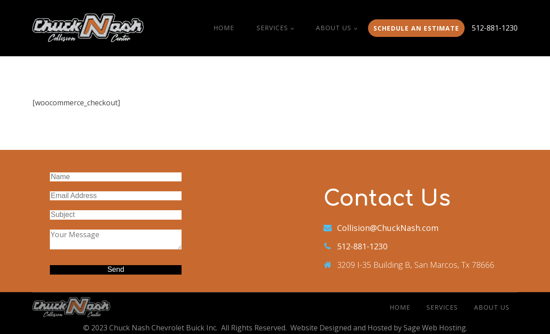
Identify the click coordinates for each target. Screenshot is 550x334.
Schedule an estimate (416, 28)
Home (223, 27)
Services (272, 27)
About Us (333, 27)
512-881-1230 (495, 28)
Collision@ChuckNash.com (388, 227)
